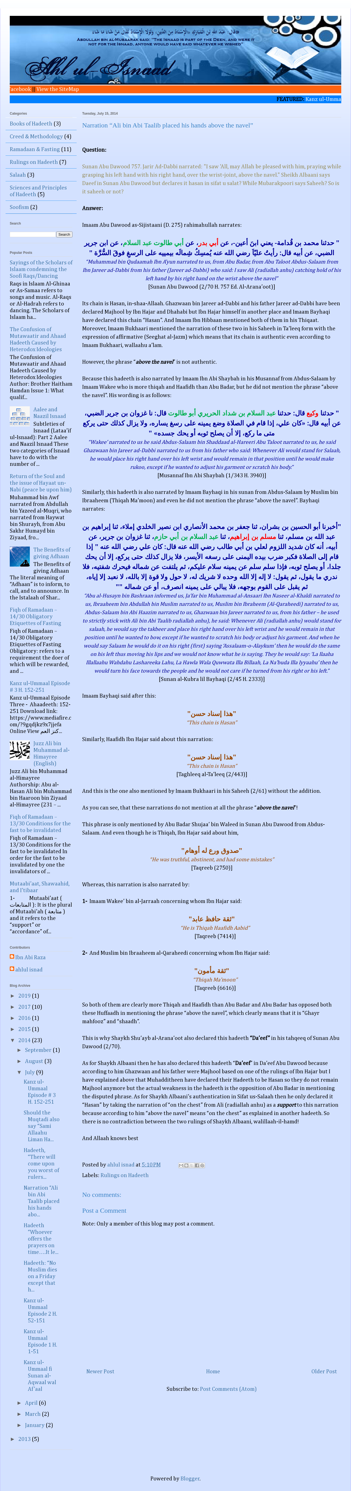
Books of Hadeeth (31, 124)
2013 (25, 1439)
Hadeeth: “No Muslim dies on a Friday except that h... (40, 1276)
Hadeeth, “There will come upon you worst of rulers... (41, 1164)
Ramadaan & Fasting (35, 149)
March (33, 1414)
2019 (25, 996)
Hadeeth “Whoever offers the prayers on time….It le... (41, 1239)
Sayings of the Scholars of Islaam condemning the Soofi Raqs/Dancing (41, 269)
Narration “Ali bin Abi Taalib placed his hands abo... (42, 1201)
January (35, 1425)
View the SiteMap (51, 89)
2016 (25, 1018)
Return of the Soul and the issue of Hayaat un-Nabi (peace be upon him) (41, 483)
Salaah (18, 175)
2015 (25, 1029)
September (39, 1050)
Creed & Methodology (36, 136)
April (32, 1403)
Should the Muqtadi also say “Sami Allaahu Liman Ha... (42, 1126)
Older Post (324, 1371)
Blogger (190, 1479)
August (34, 1061)
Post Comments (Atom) (228, 1389)
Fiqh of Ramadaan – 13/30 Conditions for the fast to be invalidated (40, 823)
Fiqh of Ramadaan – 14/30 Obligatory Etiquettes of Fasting (35, 616)
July (30, 1072)
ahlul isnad (29, 970)
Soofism (19, 207)
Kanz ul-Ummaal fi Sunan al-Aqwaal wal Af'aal (40, 1376)
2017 (25, 1007)
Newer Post (100, 1371)
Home (213, 1371)
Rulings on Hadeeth (125, 1175)
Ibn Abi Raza (30, 957)
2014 (25, 1040)
